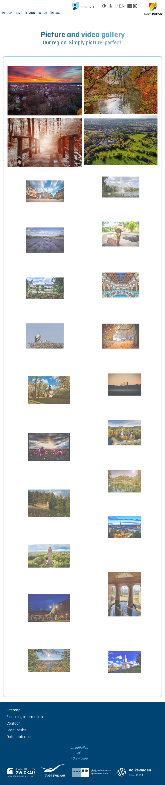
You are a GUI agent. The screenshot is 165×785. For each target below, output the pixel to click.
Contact (13, 723)
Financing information (24, 716)
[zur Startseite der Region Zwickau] (152, 8)
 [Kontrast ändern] (104, 6)
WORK (46, 14)
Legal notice (16, 730)
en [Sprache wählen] (121, 6)
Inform (7, 14)
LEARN (32, 14)
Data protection (19, 736)
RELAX (59, 14)
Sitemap (13, 710)
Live (20, 14)
